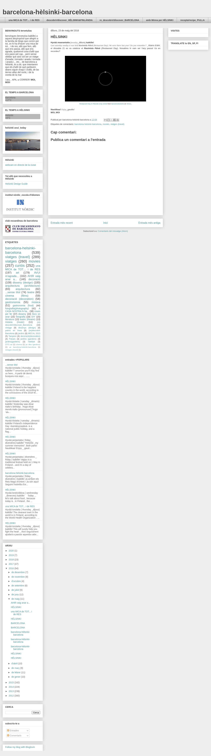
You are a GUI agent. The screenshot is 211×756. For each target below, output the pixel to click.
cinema (19, 344)
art (17, 272)
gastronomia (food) (23, 305)
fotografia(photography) (17, 308)
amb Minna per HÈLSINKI (159, 20)
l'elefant (31, 342)
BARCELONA (18, 623)
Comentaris (14, 735)
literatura (9, 319)
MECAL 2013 (34, 333)
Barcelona (10, 97)
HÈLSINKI (10, 381)
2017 (11, 564)
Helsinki (9, 115)
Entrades (13, 730)
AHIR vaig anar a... (20, 602)
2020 (11, 550)
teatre (30, 292)
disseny (22, 314)
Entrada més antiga (149, 222)
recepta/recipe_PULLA (192, 20)
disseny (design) (23, 282)
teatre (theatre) (27, 319)
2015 (11, 682)
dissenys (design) (27, 328)
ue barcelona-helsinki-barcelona (22, 347)
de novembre (18, 576)
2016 (11, 568)
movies (106, 124)
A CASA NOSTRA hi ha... (22, 309)
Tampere (12, 336)
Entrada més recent (62, 222)
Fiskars (12, 339)
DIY (33, 316)
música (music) (14, 322)
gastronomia (12, 302)
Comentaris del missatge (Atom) (113, 231)
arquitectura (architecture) (22, 285)
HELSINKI (10, 398)
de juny (15, 594)
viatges (11, 261)
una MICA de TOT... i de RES (20, 506)
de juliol (15, 590)
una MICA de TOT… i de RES (24, 20)
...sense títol (12, 292)
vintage (8, 328)
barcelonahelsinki (117, 104)
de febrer (16, 672)
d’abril (14, 663)
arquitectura (23, 289)
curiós (20, 265)
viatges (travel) (117, 124)
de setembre (18, 585)
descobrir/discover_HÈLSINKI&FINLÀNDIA (70, 20)
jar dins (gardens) (33, 344)
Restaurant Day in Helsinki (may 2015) (93, 104)
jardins (21, 333)
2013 (11, 691)
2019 (11, 555)
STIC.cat (8, 344)
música (36, 302)
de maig (15, 599)
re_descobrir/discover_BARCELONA (119, 20)
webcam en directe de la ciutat (20, 165)
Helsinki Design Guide (16, 183)
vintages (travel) (11, 350)
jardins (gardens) (28, 339)
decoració (34, 279)
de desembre (18, 572)
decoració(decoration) (30, 336)
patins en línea (13, 330)
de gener (16, 676)
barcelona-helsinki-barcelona (87, 124)
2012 (11, 695)
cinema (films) (16, 295)
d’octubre (16, 581)
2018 (11, 559)
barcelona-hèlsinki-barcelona (48, 12)
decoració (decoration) (19, 298)
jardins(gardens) (12, 342)
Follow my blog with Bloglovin (20, 747)
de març (15, 668)
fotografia (20, 316)
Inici (105, 222)
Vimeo (129, 104)
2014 (11, 687)
